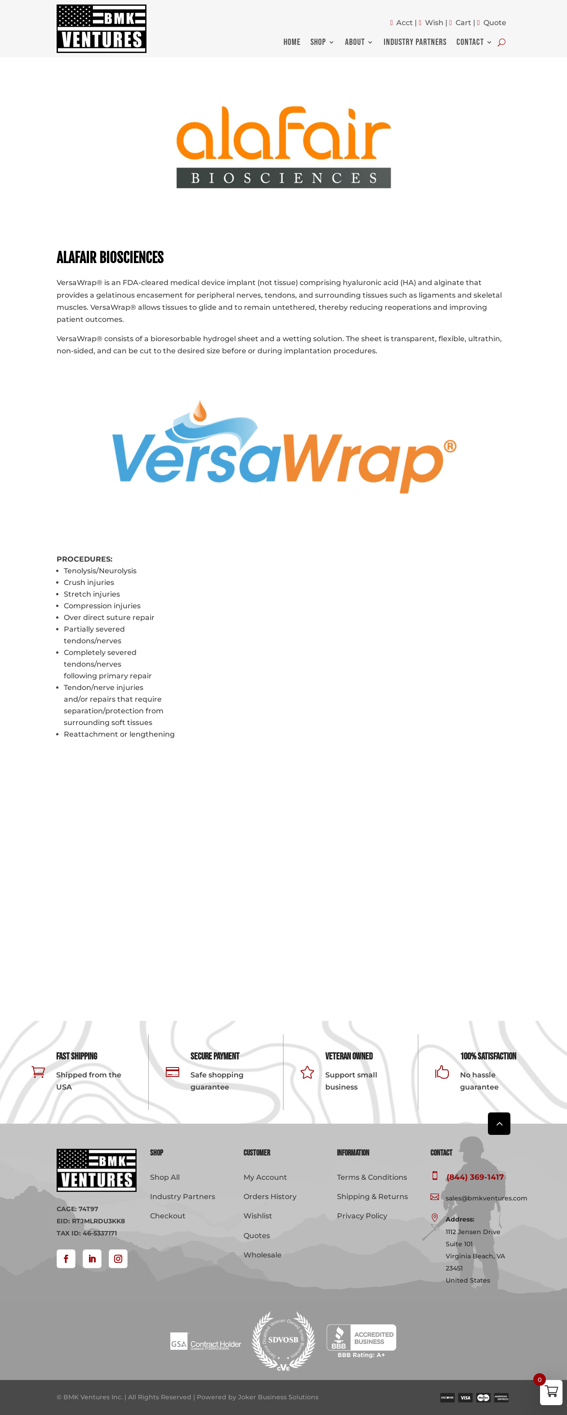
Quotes (257, 1235)
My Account (265, 1177)
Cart (463, 22)
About (355, 43)
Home (292, 43)
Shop (318, 43)
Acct (404, 22)
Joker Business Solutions (278, 1397)
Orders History (270, 1196)
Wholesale (263, 1255)
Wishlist (258, 1216)
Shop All (165, 1177)
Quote (494, 22)
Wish (434, 22)
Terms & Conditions (372, 1177)
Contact (470, 43)
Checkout (168, 1216)
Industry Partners (415, 43)
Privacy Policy (362, 1216)
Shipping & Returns (372, 1196)
